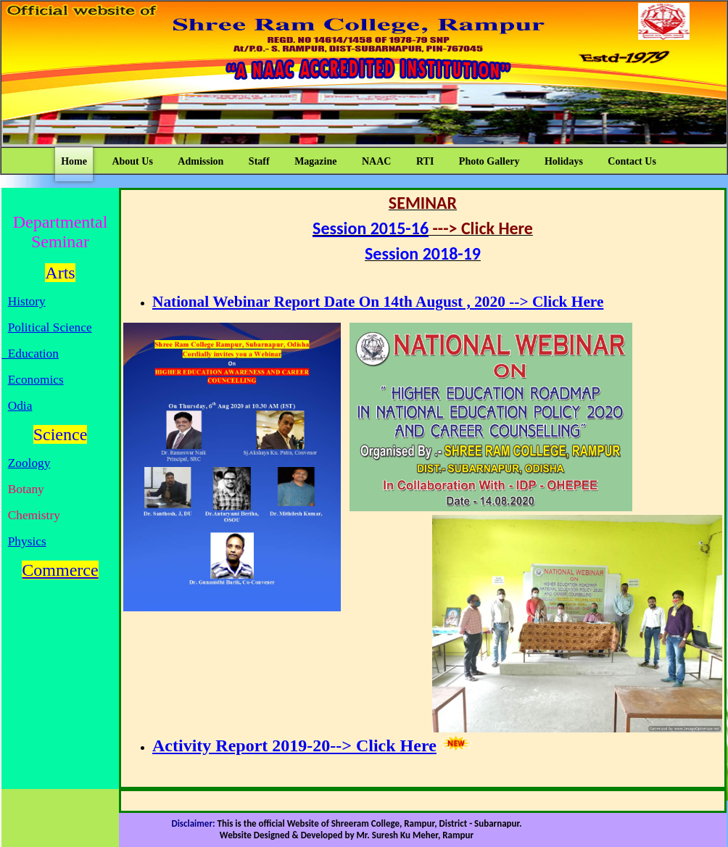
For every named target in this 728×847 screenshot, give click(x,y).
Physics (27, 541)
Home (74, 161)
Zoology (29, 463)
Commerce (60, 570)
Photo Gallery (489, 161)
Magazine (315, 161)
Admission (200, 161)
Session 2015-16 (371, 228)
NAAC (376, 161)
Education (30, 353)
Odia (20, 406)
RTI (425, 161)
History (27, 301)
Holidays (564, 161)
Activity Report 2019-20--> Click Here (294, 745)
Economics (36, 380)
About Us (132, 161)
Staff (259, 161)
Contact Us (632, 161)
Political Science (50, 327)
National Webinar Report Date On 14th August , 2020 (328, 301)
